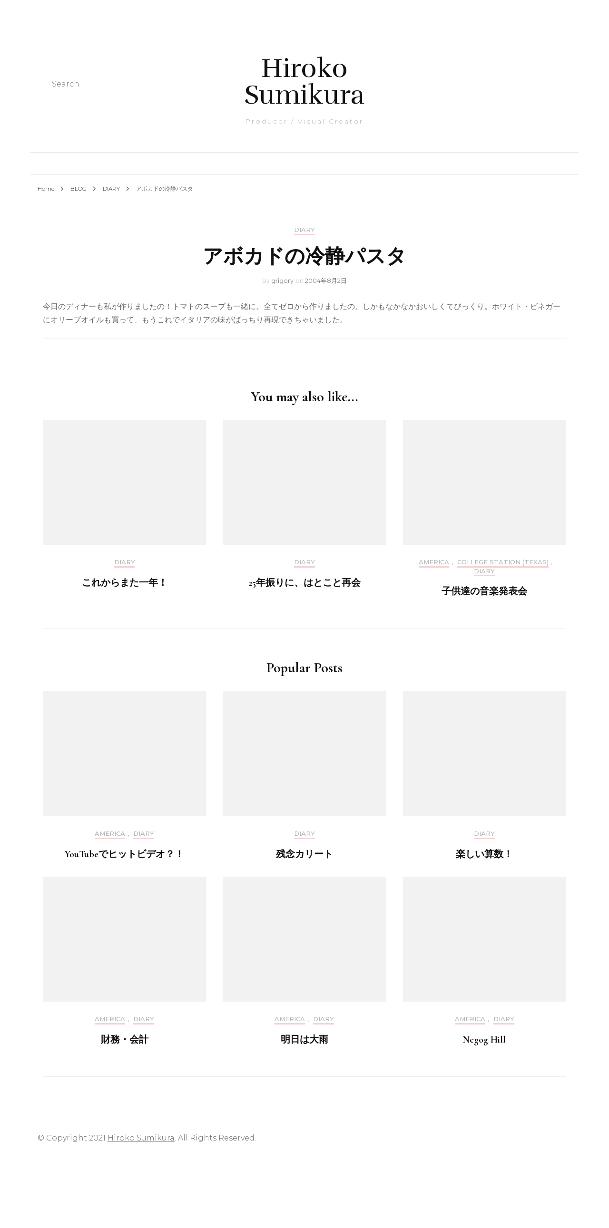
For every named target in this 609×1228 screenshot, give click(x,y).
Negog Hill (484, 1039)
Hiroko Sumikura (304, 81)
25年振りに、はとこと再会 (304, 583)
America (434, 562)
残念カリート (304, 854)
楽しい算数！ (484, 854)
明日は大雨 (304, 1039)
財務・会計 (124, 1039)
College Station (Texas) (503, 562)
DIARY (304, 229)
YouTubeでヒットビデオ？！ (124, 854)
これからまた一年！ (124, 583)
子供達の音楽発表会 (484, 591)
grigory (282, 280)
